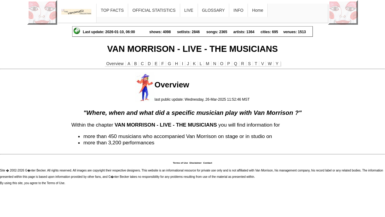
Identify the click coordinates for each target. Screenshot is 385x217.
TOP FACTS (112, 10)
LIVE (188, 10)
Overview (115, 63)
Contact (207, 163)
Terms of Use (180, 163)
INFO (238, 10)
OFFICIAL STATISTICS (153, 10)
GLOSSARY (213, 10)
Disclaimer (195, 163)
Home (257, 10)
